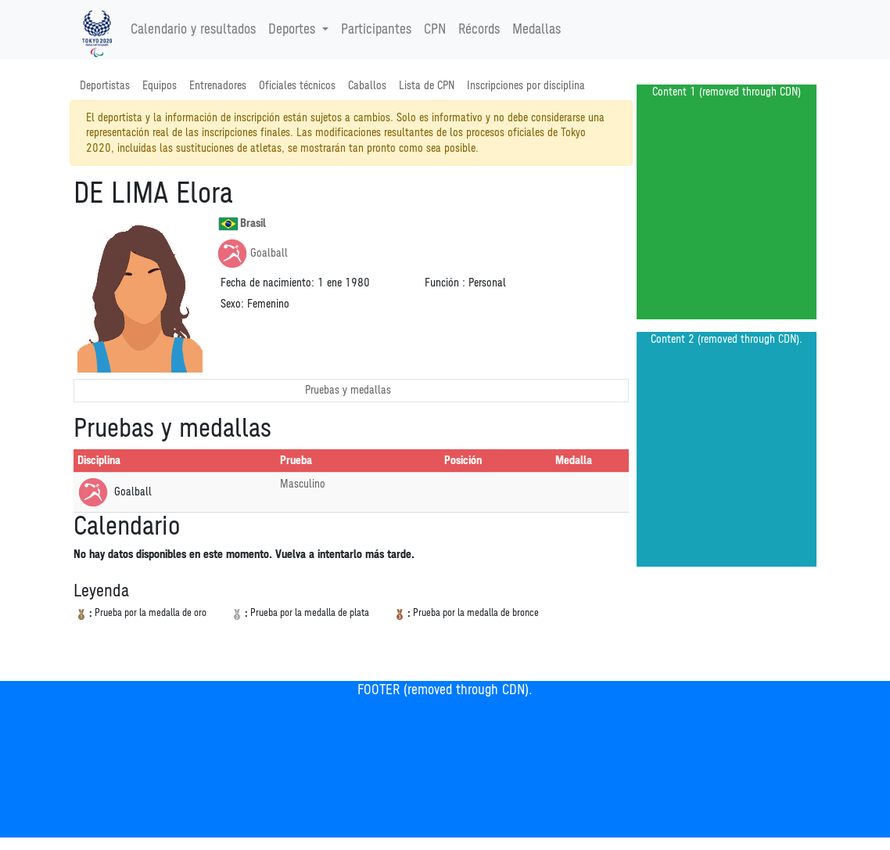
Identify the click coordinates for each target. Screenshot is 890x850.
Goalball (252, 253)
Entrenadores (217, 86)
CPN (435, 29)
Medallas (536, 29)
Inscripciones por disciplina (526, 86)
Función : (445, 283)
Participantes (376, 29)
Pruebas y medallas (348, 390)
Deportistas (105, 86)
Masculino (302, 484)
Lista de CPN (426, 86)
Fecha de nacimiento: (267, 283)
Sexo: (232, 304)
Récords (479, 29)
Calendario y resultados (193, 29)
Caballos (367, 86)
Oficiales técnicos (297, 86)
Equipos (159, 86)
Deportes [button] (293, 29)
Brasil (242, 224)
